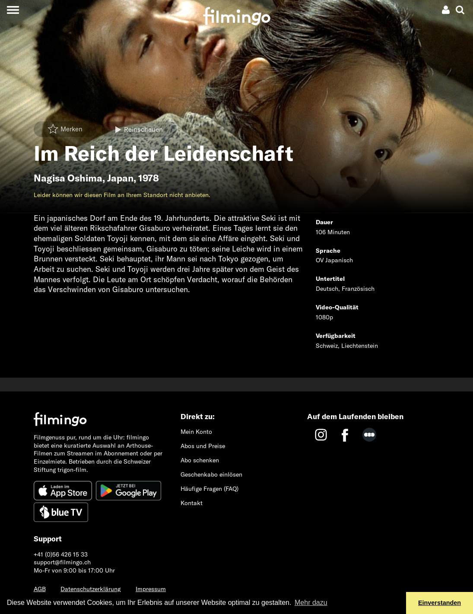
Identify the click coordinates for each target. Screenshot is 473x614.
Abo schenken (200, 460)
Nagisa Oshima (68, 178)
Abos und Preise (203, 446)
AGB (40, 589)
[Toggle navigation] (12, 9)
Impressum (151, 589)
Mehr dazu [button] (311, 602)
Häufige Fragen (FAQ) (209, 489)
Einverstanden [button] (439, 602)
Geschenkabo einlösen (211, 474)
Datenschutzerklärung (90, 589)
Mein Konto (196, 432)
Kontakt (192, 503)
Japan (120, 178)
